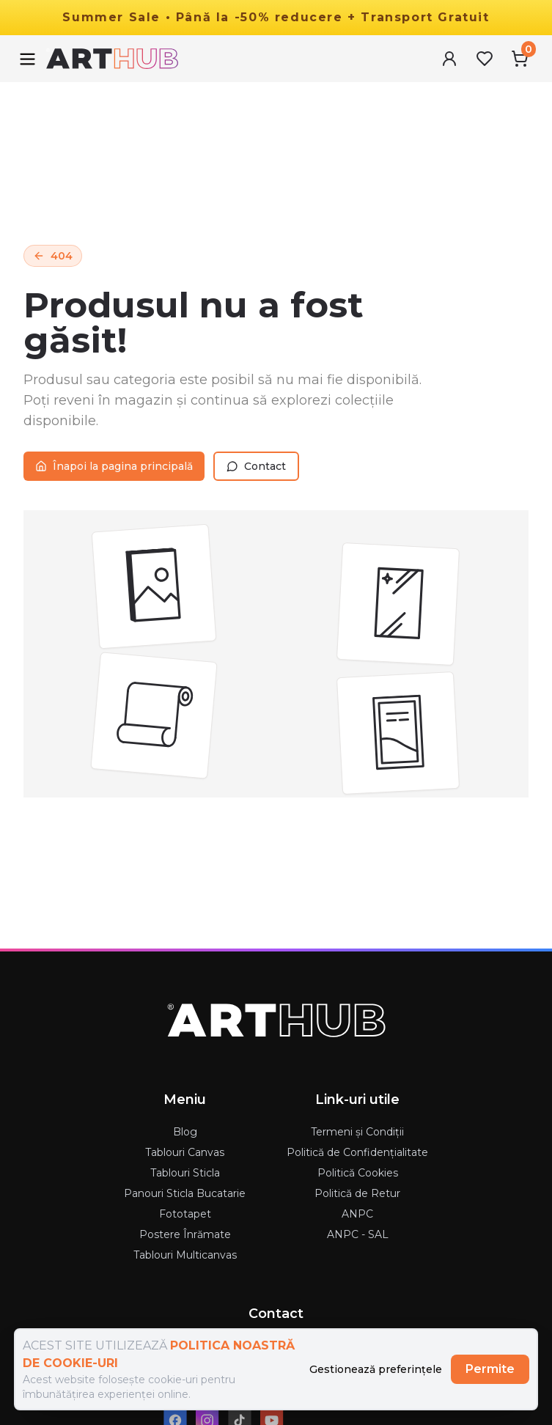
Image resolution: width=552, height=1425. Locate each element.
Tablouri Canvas (184, 1152)
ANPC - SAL (358, 1234)
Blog (185, 1131)
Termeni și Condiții (357, 1131)
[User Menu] (449, 58)
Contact (256, 466)
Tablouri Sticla (185, 1172)
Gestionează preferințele (375, 1369)
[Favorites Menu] (484, 58)
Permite (490, 1369)
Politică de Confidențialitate (357, 1152)
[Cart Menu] (519, 58)
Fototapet (185, 1213)
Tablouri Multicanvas (185, 1255)
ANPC (357, 1213)
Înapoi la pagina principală (114, 466)
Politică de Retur (357, 1193)
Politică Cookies (357, 1172)
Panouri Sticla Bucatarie (185, 1193)
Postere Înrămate (185, 1234)
